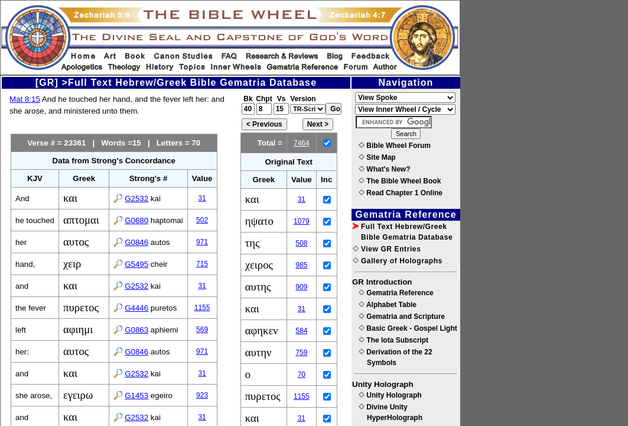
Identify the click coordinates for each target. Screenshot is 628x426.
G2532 (136, 198)
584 (301, 331)
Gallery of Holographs (397, 261)
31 (202, 198)
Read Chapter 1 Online (400, 193)
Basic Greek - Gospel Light (408, 328)
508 (301, 243)
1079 (302, 221)
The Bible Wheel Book (400, 181)
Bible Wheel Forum (395, 145)
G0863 (136, 329)
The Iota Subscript (393, 340)
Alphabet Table (388, 305)
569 (202, 329)
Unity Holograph (390, 395)
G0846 (136, 242)
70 (301, 374)
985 (301, 265)
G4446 (136, 308)
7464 (302, 143)
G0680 (136, 220)
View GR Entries (387, 249)
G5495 (136, 264)
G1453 (136, 395)
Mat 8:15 (24, 99)
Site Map (377, 157)
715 (202, 264)
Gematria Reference (396, 293)
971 (202, 242)
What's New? (385, 169)
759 (301, 352)
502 (202, 220)
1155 (202, 308)
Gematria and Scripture (402, 316)
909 (301, 287)
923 (202, 395)
